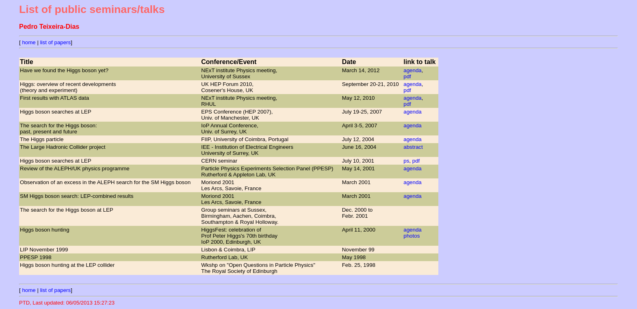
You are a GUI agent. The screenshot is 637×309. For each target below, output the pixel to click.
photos (411, 236)
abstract (412, 147)
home (28, 42)
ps (406, 161)
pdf (407, 76)
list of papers (55, 42)
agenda (412, 70)
